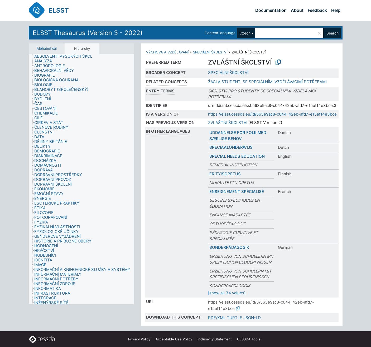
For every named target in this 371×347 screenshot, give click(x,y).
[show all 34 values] (226, 292)
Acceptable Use (174, 339)
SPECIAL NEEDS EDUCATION (237, 156)
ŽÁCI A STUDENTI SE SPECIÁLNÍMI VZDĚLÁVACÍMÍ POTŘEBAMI (267, 81)
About (297, 10)
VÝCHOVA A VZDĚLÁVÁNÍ (167, 52)
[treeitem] (65, 56)
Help (335, 10)
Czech (244, 33)
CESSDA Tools (248, 339)
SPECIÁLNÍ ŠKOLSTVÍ (210, 52)
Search (332, 33)
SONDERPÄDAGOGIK (229, 247)
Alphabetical (47, 48)
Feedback (317, 10)
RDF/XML (216, 317)
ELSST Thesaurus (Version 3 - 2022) (88, 33)
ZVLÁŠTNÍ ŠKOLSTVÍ (227, 122)
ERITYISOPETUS (225, 173)
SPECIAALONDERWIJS (231, 147)
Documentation (271, 10)
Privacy (139, 339)
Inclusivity (214, 339)
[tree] (81, 179)
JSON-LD (252, 317)
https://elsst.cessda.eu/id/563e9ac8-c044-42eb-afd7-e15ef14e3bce (272, 114)
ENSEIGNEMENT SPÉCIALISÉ (236, 191)
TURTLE (234, 317)
